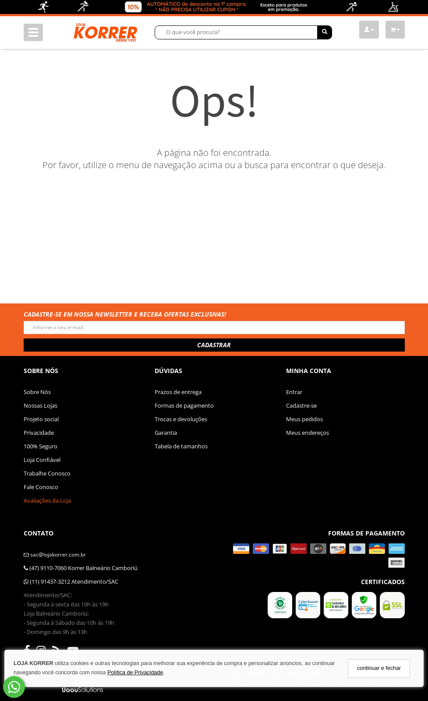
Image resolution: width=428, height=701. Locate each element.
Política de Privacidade (135, 672)
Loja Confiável (42, 460)
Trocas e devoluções (181, 419)
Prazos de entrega (178, 392)
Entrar (294, 392)
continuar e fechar (379, 668)
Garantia (166, 433)
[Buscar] (324, 32)
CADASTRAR (214, 345)
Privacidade (39, 433)
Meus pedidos (304, 419)
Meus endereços (307, 433)
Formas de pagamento (184, 405)
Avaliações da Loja (47, 500)
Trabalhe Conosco (47, 473)
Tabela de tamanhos (181, 446)
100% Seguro (40, 446)
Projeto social (41, 419)
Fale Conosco (41, 487)
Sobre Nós (37, 392)
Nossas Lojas (40, 405)
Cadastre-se (301, 405)
